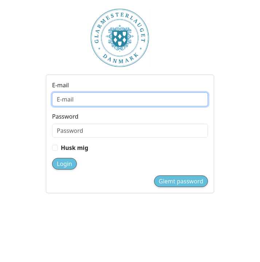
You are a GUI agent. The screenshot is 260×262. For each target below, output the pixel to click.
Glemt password (181, 181)
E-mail (60, 85)
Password (65, 116)
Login (64, 164)
